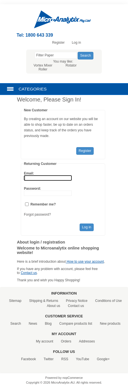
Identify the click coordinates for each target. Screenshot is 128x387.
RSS (64, 359)
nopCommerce (72, 377)
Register (58, 43)
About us (53, 306)
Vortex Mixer (42, 65)
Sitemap (15, 301)
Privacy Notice (76, 301)
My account (44, 341)
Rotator (71, 65)
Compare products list (75, 324)
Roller (43, 69)
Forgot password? (37, 214)
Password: (32, 189)
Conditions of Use (108, 301)
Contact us (29, 273)
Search (15, 324)
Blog (48, 324)
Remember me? (43, 204)
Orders (66, 341)
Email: (29, 173)
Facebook (28, 359)
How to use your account (85, 262)
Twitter (48, 359)
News (33, 324)
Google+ (103, 359)
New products (110, 324)
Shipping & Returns (43, 301)
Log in (76, 43)
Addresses (87, 341)
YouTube (82, 359)
